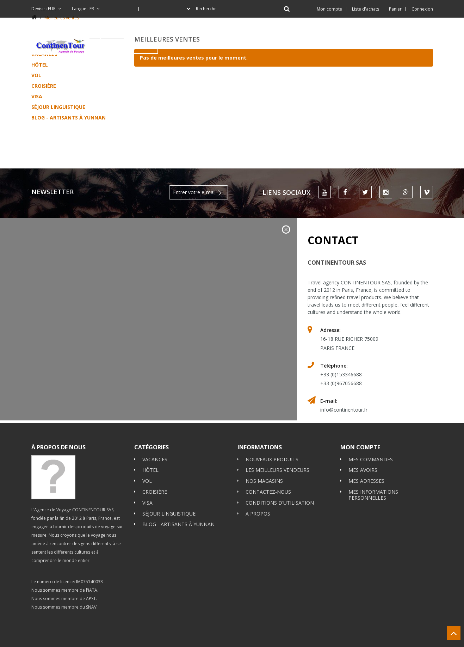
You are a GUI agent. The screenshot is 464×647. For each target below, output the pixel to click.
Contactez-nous (268, 467)
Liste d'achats (365, 9)
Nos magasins (264, 456)
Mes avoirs (362, 446)
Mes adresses (366, 456)
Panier (395, 9)
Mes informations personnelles (373, 470)
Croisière (43, 85)
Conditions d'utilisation (280, 478)
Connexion (422, 9)
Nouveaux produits (272, 435)
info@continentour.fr (343, 385)
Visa (36, 96)
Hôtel (39, 64)
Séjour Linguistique (58, 107)
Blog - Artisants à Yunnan (68, 117)
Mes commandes (370, 435)
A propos (258, 489)
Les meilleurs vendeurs (277, 446)
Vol (36, 75)
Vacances (154, 435)
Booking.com (46, 605)
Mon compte (360, 423)
